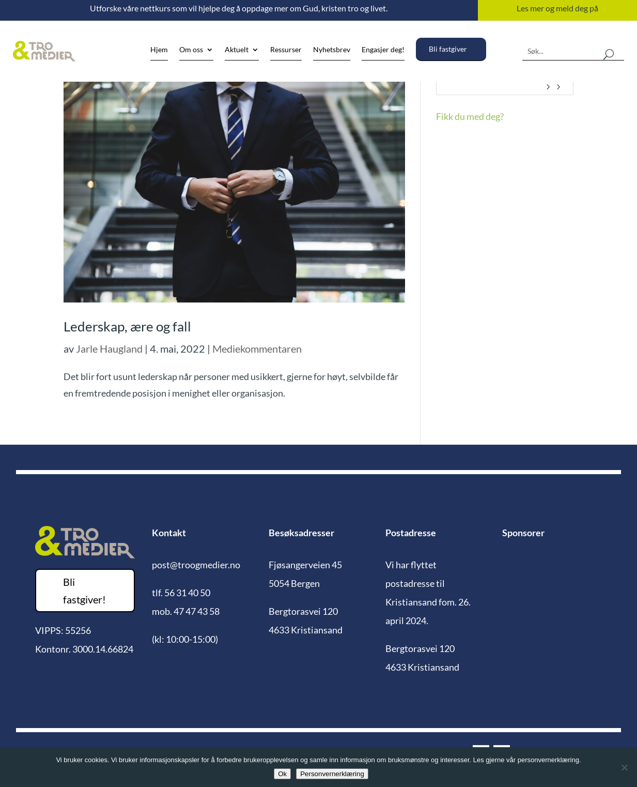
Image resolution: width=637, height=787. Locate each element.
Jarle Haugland (109, 348)
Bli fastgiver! (84, 591)
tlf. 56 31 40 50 (181, 592)
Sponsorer (523, 532)
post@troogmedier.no (196, 564)
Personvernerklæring (332, 774)
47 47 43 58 (197, 611)
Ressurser (286, 50)
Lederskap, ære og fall (127, 326)
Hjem (159, 50)
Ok (282, 774)
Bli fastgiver (448, 49)
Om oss (191, 50)
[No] (624, 767)
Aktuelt (236, 50)
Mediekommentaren (257, 348)
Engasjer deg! (383, 50)
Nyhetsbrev (331, 50)
